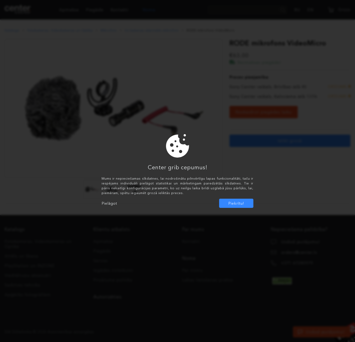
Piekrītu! (236, 203)
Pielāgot (109, 203)
